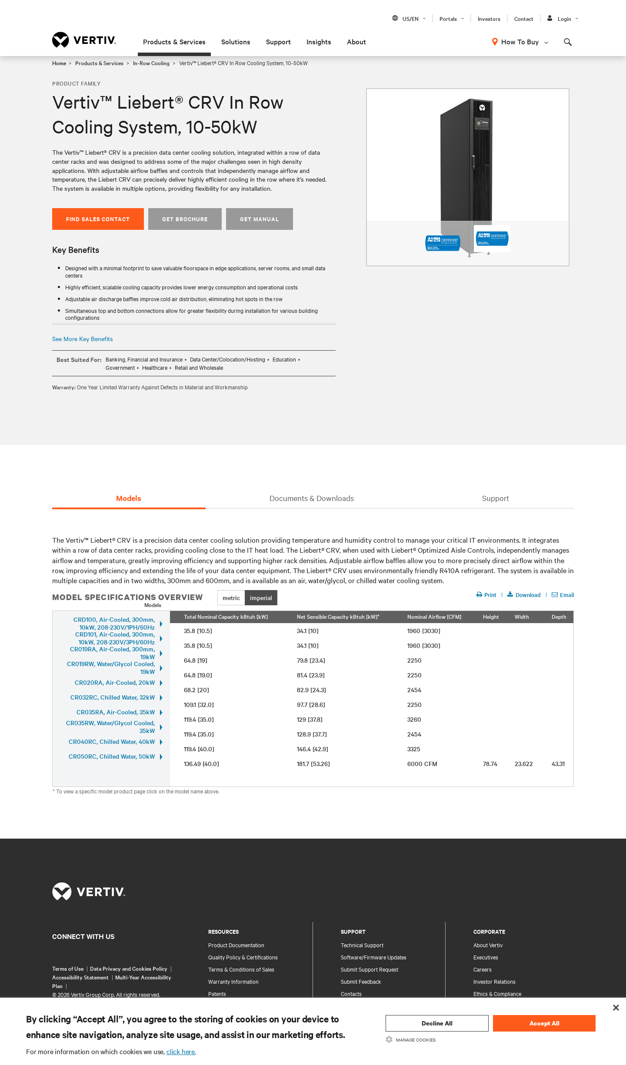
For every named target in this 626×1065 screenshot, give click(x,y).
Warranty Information (233, 981)
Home (59, 62)
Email (563, 594)
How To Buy (520, 41)
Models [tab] (128, 498)
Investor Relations (494, 981)
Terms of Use (67, 968)
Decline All (437, 1023)
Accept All (544, 1023)
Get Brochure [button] (185, 219)
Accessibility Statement (80, 977)
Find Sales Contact (98, 219)
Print (486, 594)
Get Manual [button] (259, 219)
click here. (181, 1051)
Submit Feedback (361, 981)
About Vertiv (488, 945)
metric (231, 597)
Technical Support (362, 945)
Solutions (235, 41)
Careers (482, 969)
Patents (217, 993)
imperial (261, 597)
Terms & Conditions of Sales (241, 969)
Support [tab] (495, 498)
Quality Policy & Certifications (243, 957)
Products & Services (174, 41)
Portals (448, 18)
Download (524, 594)
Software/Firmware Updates (373, 957)
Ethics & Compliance (497, 993)
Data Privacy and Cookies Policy (128, 968)
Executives (485, 957)
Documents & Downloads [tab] (312, 498)
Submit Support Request (369, 969)
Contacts (351, 993)
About (356, 41)
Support (278, 41)
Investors (489, 18)
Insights (318, 41)
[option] (467, 177)
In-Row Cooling (151, 62)
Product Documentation (236, 945)
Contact (523, 18)
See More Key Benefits (82, 338)
